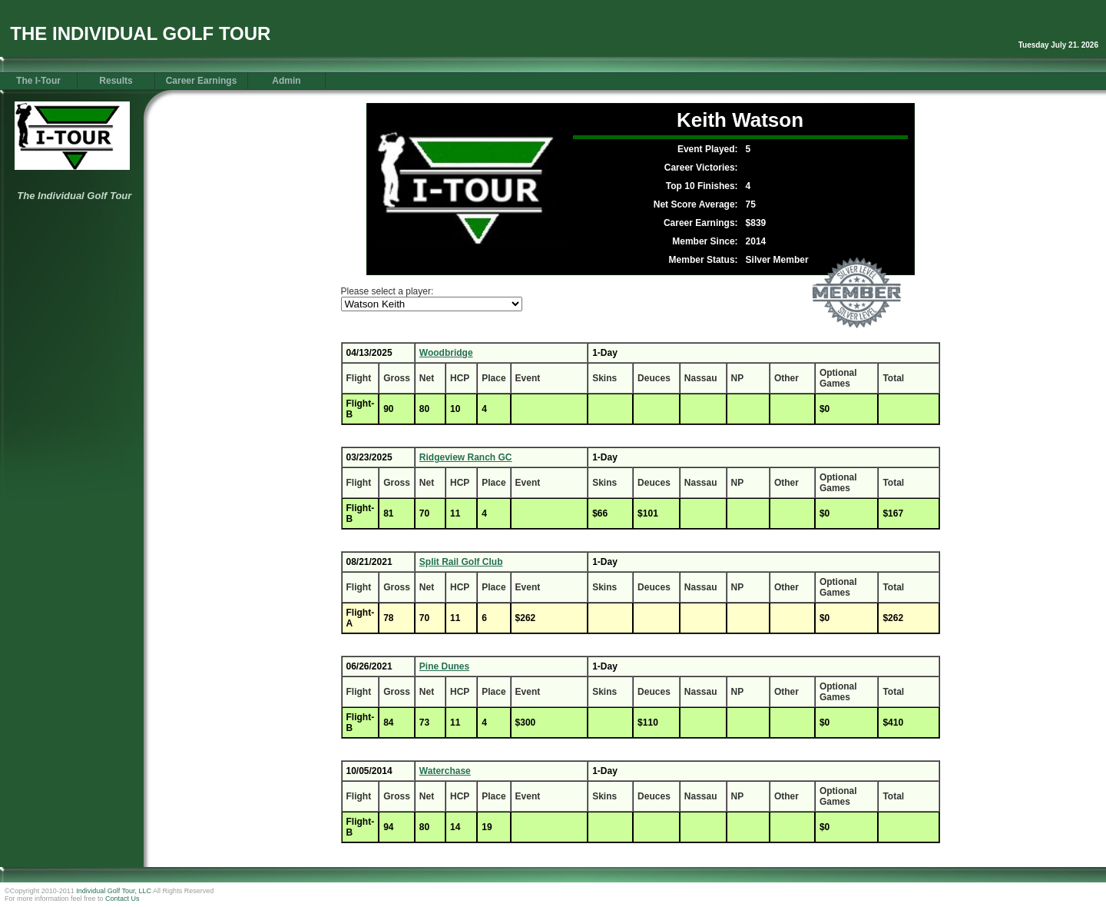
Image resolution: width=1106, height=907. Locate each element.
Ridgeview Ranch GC (465, 457)
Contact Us (122, 898)
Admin (286, 80)
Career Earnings (201, 80)
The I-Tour (38, 80)
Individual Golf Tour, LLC (113, 891)
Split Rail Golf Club (461, 561)
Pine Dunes (444, 666)
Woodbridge (446, 352)
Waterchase (445, 771)
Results (115, 80)
